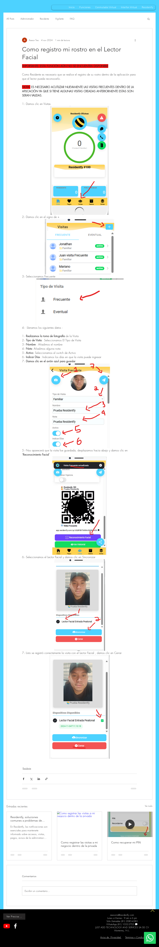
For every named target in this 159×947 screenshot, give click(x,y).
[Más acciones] (135, 40)
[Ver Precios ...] (14, 916)
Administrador (27, 18)
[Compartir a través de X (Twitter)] (31, 778)
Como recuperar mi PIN (126, 842)
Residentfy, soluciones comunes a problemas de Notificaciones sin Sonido (26, 818)
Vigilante (59, 18)
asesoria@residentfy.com (122, 915)
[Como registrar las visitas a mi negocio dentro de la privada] (79, 824)
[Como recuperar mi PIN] (129, 824)
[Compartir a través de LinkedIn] (38, 778)
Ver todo (148, 805)
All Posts (10, 18)
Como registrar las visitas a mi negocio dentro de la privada (79, 844)
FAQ (72, 18)
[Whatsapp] (150, 938)
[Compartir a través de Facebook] (23, 778)
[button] (148, 19)
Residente (44, 18)
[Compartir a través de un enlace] (46, 778)
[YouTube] (6, 926)
